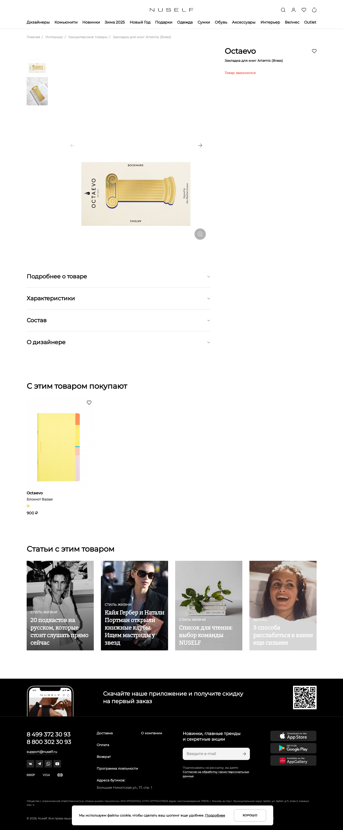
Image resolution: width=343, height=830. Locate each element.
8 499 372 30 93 (48, 734)
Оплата (103, 745)
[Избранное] (304, 10)
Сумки (204, 22)
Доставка (105, 733)
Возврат (104, 757)
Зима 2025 (115, 22)
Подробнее (215, 815)
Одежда (185, 22)
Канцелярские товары (87, 37)
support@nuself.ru (42, 752)
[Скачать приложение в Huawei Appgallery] (293, 760)
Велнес (292, 22)
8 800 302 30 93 (49, 742)
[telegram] (39, 764)
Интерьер (270, 22)
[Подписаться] (243, 754)
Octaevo (240, 51)
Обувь (221, 22)
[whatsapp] (48, 764)
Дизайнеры (38, 22)
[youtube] (57, 764)
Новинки (91, 22)
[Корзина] (314, 10)
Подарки (163, 22)
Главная (33, 37)
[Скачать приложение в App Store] (293, 736)
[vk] (30, 764)
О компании (151, 733)
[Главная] (171, 10)
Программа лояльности (117, 768)
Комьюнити (66, 22)
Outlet (310, 22)
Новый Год (140, 22)
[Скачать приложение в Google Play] (293, 748)
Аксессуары (244, 22)
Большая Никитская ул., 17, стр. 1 (124, 787)
